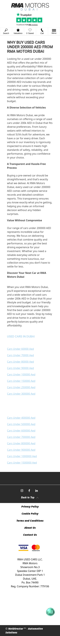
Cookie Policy (30, 513)
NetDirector (16, 628)
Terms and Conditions (30, 520)
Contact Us (30, 534)
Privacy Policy (30, 506)
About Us (30, 527)
